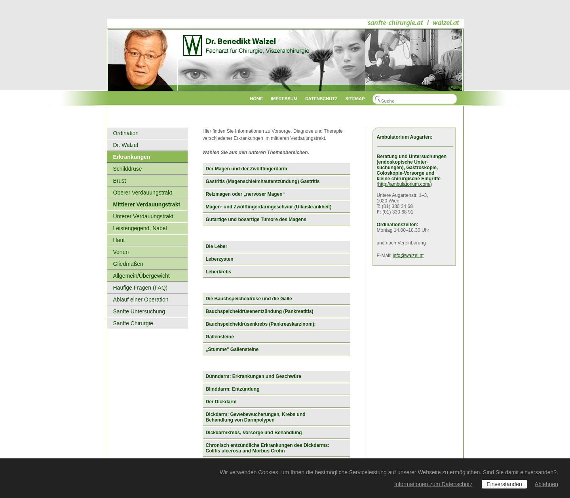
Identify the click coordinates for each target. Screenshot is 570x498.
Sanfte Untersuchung (139, 311)
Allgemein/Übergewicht (141, 276)
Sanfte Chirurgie (133, 323)
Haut (119, 240)
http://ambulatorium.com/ (404, 184)
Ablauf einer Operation (141, 299)
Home (256, 98)
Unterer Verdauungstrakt (143, 216)
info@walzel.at (408, 255)
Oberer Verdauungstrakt (142, 192)
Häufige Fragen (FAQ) (140, 287)
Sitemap (355, 98)
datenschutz (321, 98)
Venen (121, 252)
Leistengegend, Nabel (140, 228)
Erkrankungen (131, 157)
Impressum (284, 98)
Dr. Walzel (125, 145)
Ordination (126, 133)
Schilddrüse (127, 169)
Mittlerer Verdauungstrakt (146, 204)
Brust (119, 180)
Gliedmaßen (128, 264)
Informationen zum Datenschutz (433, 484)
